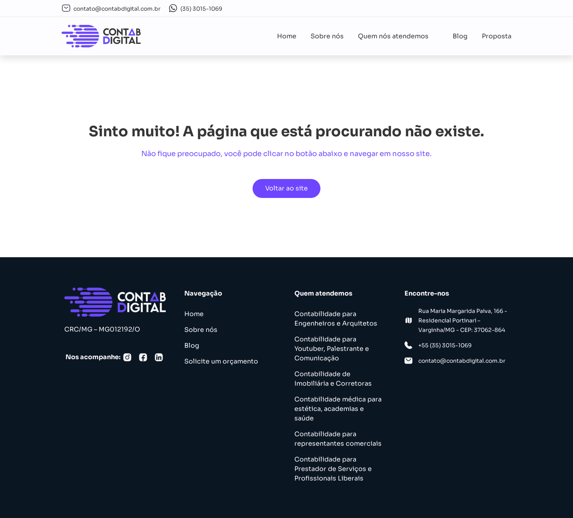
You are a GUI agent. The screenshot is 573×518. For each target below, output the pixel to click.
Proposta (496, 36)
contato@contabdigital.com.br (117, 8)
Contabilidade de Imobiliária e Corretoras (333, 379)
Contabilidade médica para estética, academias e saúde (338, 408)
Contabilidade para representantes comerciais (338, 439)
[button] (398, 36)
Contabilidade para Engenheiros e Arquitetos (335, 319)
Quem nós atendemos (398, 36)
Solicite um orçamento (221, 361)
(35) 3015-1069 (201, 8)
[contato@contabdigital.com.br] (66, 8)
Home (286, 36)
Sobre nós (327, 36)
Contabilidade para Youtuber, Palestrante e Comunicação (331, 348)
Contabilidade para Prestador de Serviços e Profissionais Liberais (333, 468)
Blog (460, 36)
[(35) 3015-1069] (173, 8)
